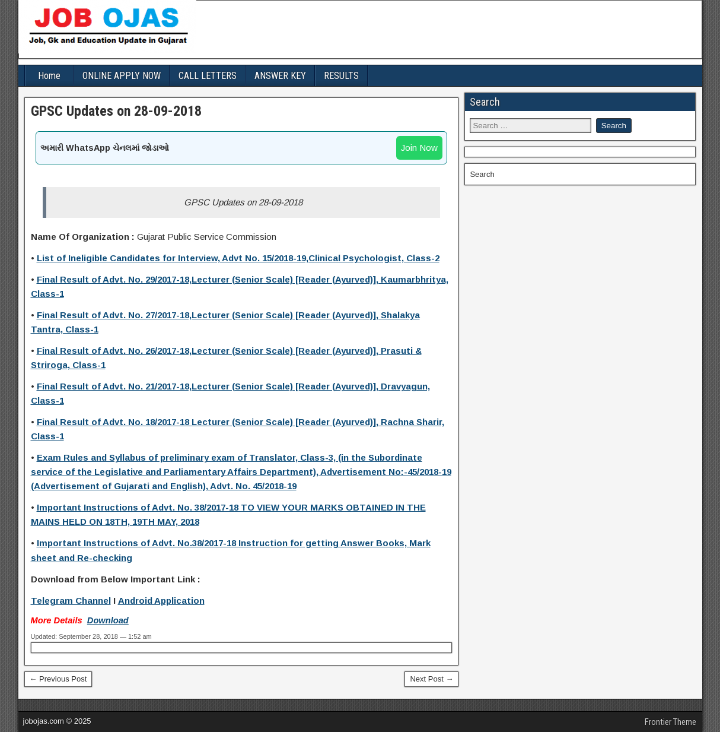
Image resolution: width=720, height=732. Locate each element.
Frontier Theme (670, 722)
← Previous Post (58, 678)
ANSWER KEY (280, 75)
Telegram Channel (71, 600)
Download (108, 620)
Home (49, 75)
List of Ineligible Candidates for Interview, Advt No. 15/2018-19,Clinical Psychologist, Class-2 (238, 258)
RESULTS (341, 75)
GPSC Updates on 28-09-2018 (116, 111)
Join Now (419, 147)
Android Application (161, 600)
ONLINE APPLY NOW (121, 75)
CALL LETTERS (208, 75)
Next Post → (431, 678)
